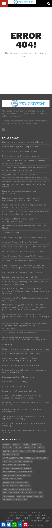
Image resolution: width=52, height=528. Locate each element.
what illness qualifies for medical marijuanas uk (25, 458)
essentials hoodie (35, 496)
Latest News (40, 515)
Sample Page (22, 521)
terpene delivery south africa (17, 489)
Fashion (6, 444)
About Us (13, 512)
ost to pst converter (35, 451)
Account (24, 512)
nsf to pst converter (13, 451)
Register (9, 521)
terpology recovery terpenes (17, 475)
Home (29, 515)
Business (16, 444)
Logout (17, 518)
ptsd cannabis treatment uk (16, 465)
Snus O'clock (29, 448)
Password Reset (42, 518)
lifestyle (7, 448)
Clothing (21, 496)
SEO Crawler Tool (11, 493)
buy (25, 500)
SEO (40, 493)
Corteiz (17, 448)
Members (27, 518)
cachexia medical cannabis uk (16, 486)
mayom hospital (29, 493)
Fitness (6, 454)
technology (8, 496)
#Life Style (36, 444)
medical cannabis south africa (17, 468)
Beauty (41, 448)
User (47, 521)
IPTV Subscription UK (12, 500)
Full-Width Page (16, 515)
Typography (36, 521)
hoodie (15, 454)
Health (26, 444)
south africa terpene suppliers (17, 472)
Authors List (37, 512)
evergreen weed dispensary (15, 482)
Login (8, 518)
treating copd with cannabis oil (17, 461)
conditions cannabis (12, 479)
